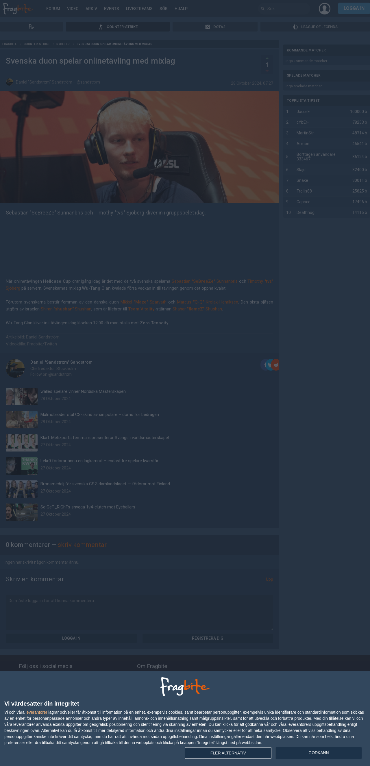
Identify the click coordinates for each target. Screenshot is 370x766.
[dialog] (185, 718)
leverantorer (36, 712)
